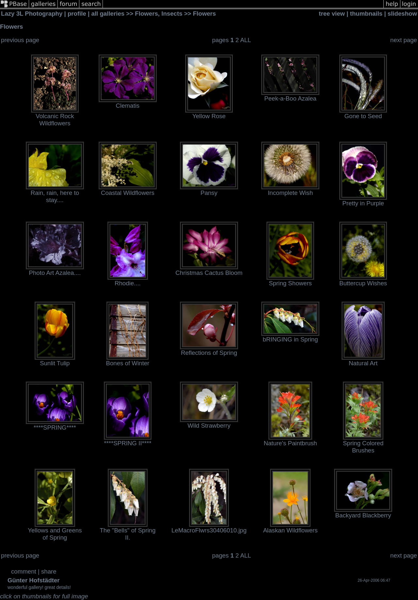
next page (403, 40)
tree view (332, 13)
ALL (245, 40)
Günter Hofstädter (34, 580)
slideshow (402, 13)
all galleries (108, 13)
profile (77, 13)
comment (23, 571)
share (48, 571)
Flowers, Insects (159, 13)
